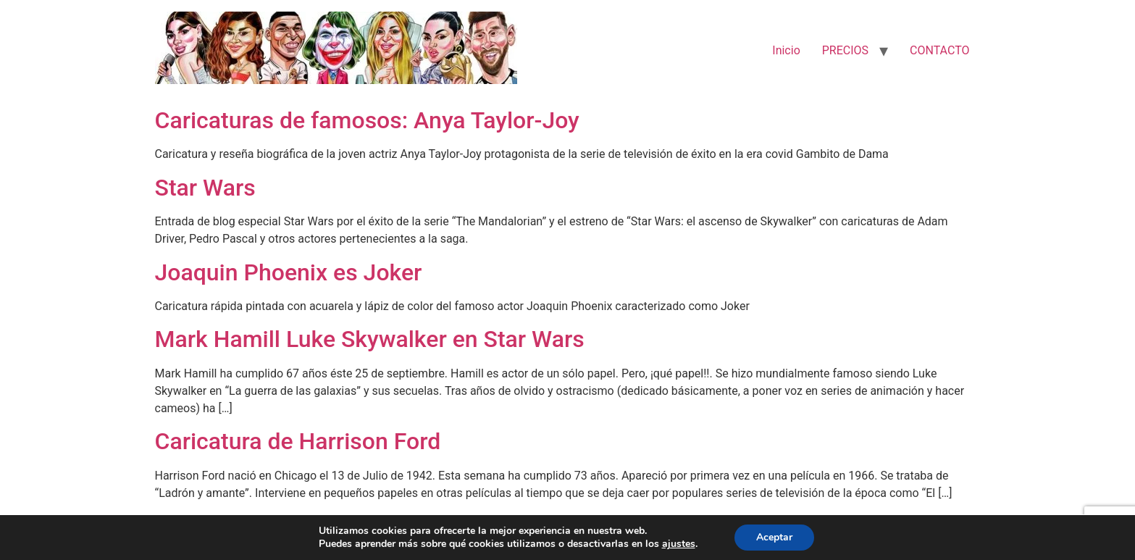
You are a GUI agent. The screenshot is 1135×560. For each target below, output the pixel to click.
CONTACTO (939, 50)
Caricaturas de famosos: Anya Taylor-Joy (367, 120)
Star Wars (205, 187)
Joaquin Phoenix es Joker (288, 272)
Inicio (786, 50)
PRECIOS (845, 50)
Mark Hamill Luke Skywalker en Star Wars (370, 339)
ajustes (678, 544)
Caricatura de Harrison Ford (298, 441)
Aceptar (774, 537)
